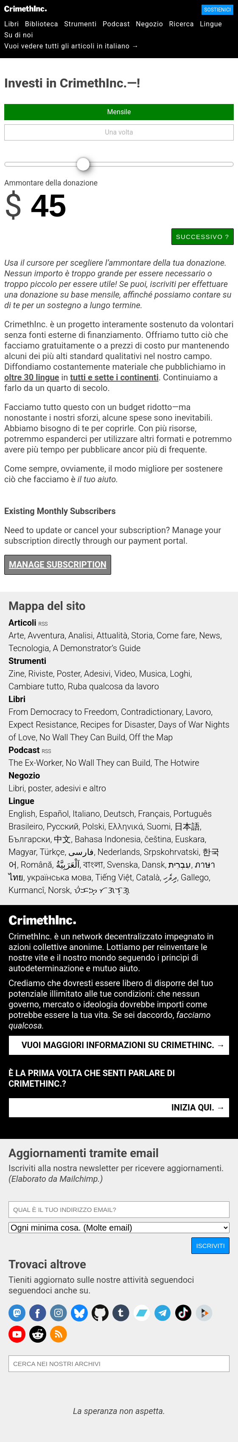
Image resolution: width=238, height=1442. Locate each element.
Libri (11, 24)
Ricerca (181, 24)
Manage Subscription (57, 564)
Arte (16, 635)
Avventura (46, 635)
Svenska (122, 865)
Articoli (22, 623)
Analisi (80, 635)
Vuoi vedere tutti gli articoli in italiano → (71, 46)
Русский (62, 826)
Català (148, 877)
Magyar (22, 852)
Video (124, 674)
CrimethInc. (25, 8)
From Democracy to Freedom (62, 712)
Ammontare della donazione (51, 183)
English (22, 814)
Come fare (176, 635)
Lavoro (198, 712)
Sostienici (217, 10)
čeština (157, 839)
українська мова (59, 877)
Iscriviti (210, 1245)
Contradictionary (151, 712)
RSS (43, 624)
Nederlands (119, 852)
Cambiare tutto (36, 686)
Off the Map (151, 737)
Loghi (180, 674)
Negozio (149, 24)
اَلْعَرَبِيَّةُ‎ (68, 865)
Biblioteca (42, 24)
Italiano (86, 814)
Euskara (190, 839)
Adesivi (97, 674)
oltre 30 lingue (31, 377)
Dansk (153, 865)
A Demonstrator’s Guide (97, 648)
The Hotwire (176, 763)
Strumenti (80, 24)
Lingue (211, 24)
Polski (93, 826)
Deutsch (119, 814)
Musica (152, 674)
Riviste (40, 674)
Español (54, 814)
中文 (62, 839)
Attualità (111, 635)
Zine (16, 674)
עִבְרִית (179, 865)
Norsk (59, 890)
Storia (142, 635)
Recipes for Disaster (117, 725)
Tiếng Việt (113, 877)
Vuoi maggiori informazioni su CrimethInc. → (123, 1045)
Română (36, 865)
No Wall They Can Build (82, 737)
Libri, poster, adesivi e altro (57, 788)
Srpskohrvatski (171, 852)
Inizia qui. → (198, 1107)
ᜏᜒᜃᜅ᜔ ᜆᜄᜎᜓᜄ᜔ (102, 890)
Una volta (119, 132)
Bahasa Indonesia (108, 839)
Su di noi (18, 35)
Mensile (119, 112)
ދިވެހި (170, 877)
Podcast (116, 24)
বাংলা (93, 865)
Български (29, 839)
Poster (68, 674)
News (209, 635)
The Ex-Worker (35, 763)
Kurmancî (26, 890)
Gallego (195, 877)
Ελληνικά (125, 826)
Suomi (159, 826)
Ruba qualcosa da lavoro (113, 686)
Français (154, 814)
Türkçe (51, 852)
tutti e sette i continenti (114, 377)
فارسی (81, 852)
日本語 (187, 826)
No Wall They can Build (108, 763)
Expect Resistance (42, 725)
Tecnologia (28, 648)
